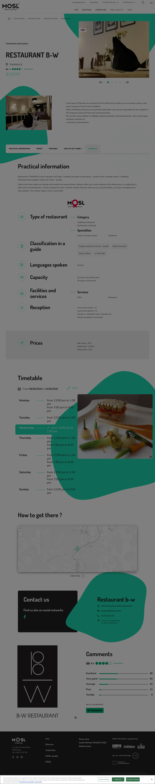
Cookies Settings (104, 781)
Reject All (118, 781)
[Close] (152, 781)
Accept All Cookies (132, 781)
